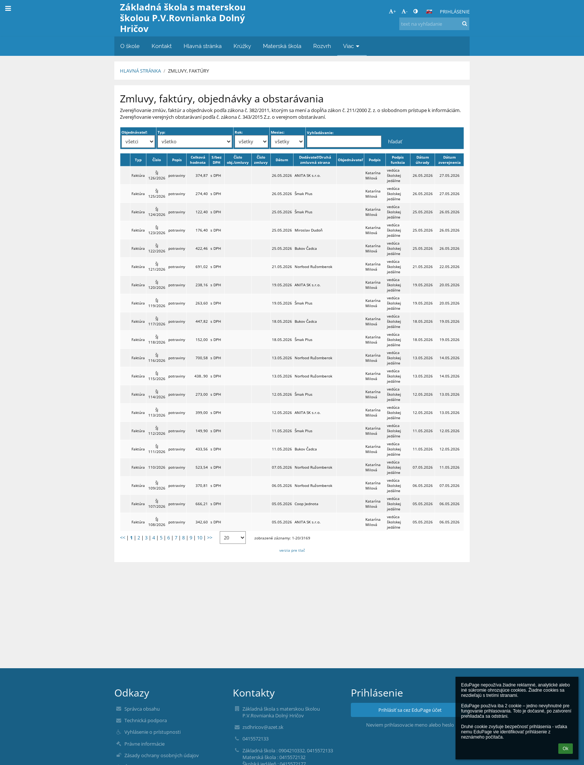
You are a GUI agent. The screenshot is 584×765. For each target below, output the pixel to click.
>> (209, 537)
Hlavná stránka (140, 70)
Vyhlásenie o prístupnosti (152, 732)
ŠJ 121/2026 (156, 266)
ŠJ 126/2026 (156, 175)
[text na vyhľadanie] (434, 24)
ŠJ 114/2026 (156, 394)
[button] (429, 11)
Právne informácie (144, 743)
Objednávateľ (350, 159)
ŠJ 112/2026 (156, 430)
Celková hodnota (198, 159)
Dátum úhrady (422, 159)
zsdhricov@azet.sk (262, 727)
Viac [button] (352, 46)
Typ (138, 159)
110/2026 (156, 467)
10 (199, 537)
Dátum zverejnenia (449, 159)
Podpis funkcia (398, 159)
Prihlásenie (455, 11)
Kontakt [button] (162, 46)
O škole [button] (130, 46)
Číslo (156, 159)
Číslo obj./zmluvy (238, 159)
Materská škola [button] (282, 46)
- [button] (404, 11)
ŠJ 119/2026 (156, 303)
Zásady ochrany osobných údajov (161, 755)
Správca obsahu (142, 708)
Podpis (375, 159)
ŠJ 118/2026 (156, 339)
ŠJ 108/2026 (156, 522)
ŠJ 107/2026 (156, 503)
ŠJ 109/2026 (156, 485)
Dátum (282, 159)
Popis (177, 159)
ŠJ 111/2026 (156, 449)
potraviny (176, 175)
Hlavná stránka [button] (203, 46)
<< (122, 537)
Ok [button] (565, 748)
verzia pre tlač (292, 550)
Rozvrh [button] (322, 46)
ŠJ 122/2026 (156, 248)
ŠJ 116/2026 (156, 358)
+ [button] (392, 11)
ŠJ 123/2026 (156, 230)
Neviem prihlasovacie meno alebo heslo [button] (410, 724)
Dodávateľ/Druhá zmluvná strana (315, 159)
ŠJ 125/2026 (156, 193)
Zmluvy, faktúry (188, 70)
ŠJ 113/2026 (156, 412)
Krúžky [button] (242, 46)
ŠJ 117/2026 (156, 321)
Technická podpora (145, 720)
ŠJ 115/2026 (156, 376)
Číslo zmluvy (261, 159)
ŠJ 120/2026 (156, 285)
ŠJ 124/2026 (156, 212)
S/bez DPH (217, 159)
